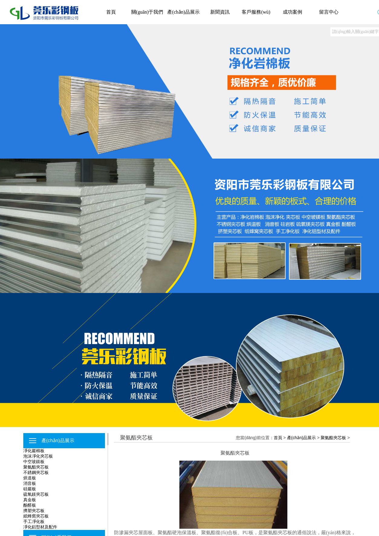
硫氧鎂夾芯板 (36, 494)
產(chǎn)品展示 (183, 12)
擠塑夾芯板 (33, 510)
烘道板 (29, 477)
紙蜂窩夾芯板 (36, 516)
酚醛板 (29, 505)
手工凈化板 (33, 521)
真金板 (29, 499)
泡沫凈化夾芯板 (38, 456)
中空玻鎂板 (33, 461)
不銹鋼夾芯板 (36, 472)
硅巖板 (29, 488)
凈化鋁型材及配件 (40, 526)
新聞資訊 (220, 12)
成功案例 (292, 12)
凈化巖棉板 (33, 450)
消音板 (29, 483)
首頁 (111, 12)
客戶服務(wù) (256, 12)
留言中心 (328, 12)
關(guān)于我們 (147, 12)
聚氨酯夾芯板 (36, 467)
